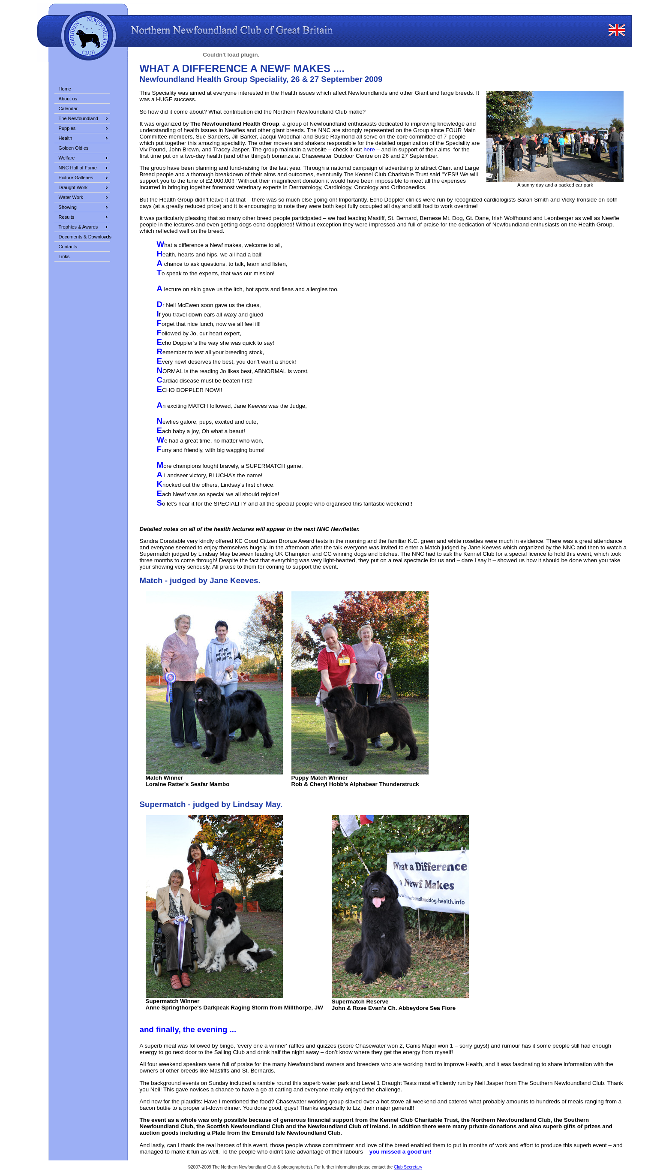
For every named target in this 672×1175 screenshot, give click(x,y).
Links (64, 256)
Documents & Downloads (84, 236)
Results (67, 217)
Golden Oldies (74, 148)
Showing (68, 207)
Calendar (68, 108)
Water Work (71, 197)
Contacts (68, 246)
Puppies (67, 128)
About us (68, 98)
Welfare (67, 157)
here (369, 149)
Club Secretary (408, 1167)
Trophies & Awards (78, 226)
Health (65, 138)
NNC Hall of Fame (78, 167)
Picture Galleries (76, 177)
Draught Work (73, 187)
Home (65, 88)
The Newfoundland (78, 118)
